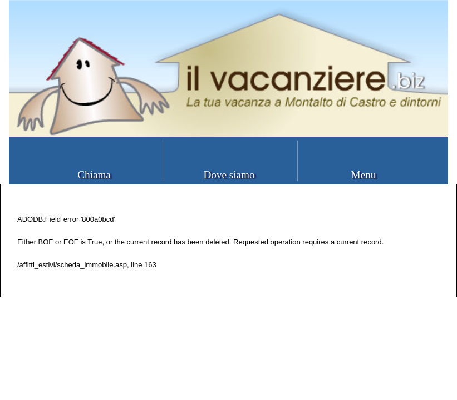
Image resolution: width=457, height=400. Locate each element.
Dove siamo (228, 175)
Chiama (94, 175)
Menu (363, 175)
